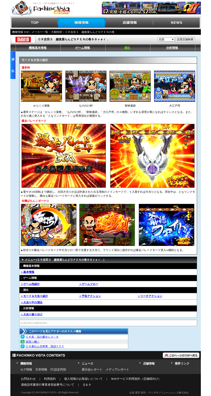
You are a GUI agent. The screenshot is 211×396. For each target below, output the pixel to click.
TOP (34, 22)
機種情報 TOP (20, 32)
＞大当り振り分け (32, 314)
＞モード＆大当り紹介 (34, 296)
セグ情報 (26, 369)
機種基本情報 (38, 47)
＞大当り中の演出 (32, 302)
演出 (127, 47)
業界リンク (182, 363)
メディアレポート (117, 369)
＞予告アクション (90, 296)
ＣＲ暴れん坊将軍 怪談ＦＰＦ (45, 346)
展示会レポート (92, 369)
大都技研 (56, 32)
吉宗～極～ (33, 341)
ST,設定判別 (58, 369)
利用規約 (50, 378)
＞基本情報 (27, 272)
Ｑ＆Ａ (87, 384)
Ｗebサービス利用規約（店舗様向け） (136, 378)
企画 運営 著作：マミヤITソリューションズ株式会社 (159, 392)
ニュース (87, 363)
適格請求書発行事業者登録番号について (47, 384)
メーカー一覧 (40, 32)
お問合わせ (28, 378)
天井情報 (41, 369)
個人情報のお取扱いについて (83, 378)
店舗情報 (129, 22)
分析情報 (172, 47)
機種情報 (82, 22)
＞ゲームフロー (88, 284)
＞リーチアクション (150, 296)
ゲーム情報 (82, 47)
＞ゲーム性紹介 (30, 284)
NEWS (177, 22)
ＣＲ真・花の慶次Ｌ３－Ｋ (42, 336)
